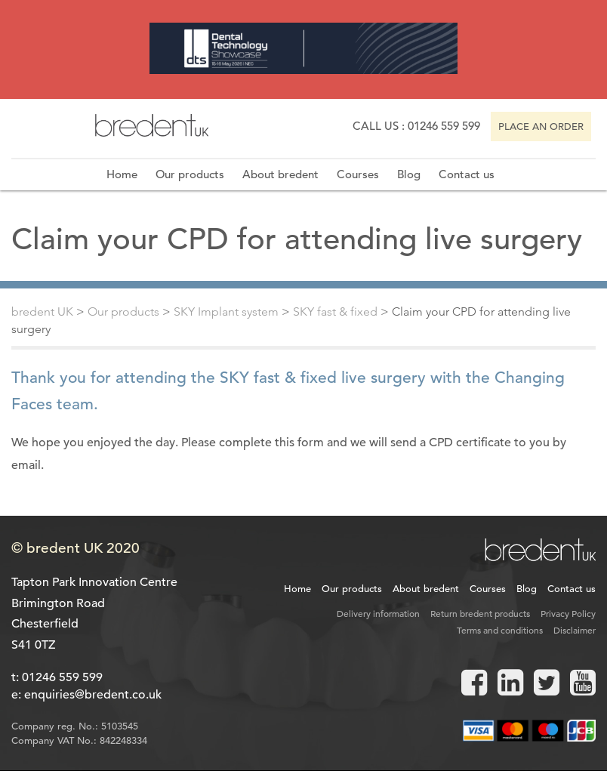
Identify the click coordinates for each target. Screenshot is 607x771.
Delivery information (378, 613)
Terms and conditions (500, 630)
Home (121, 174)
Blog (409, 174)
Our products (190, 174)
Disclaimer (574, 630)
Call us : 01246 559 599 (416, 126)
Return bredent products (480, 613)
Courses (358, 174)
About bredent (280, 174)
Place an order (541, 126)
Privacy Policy (568, 613)
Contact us (467, 174)
